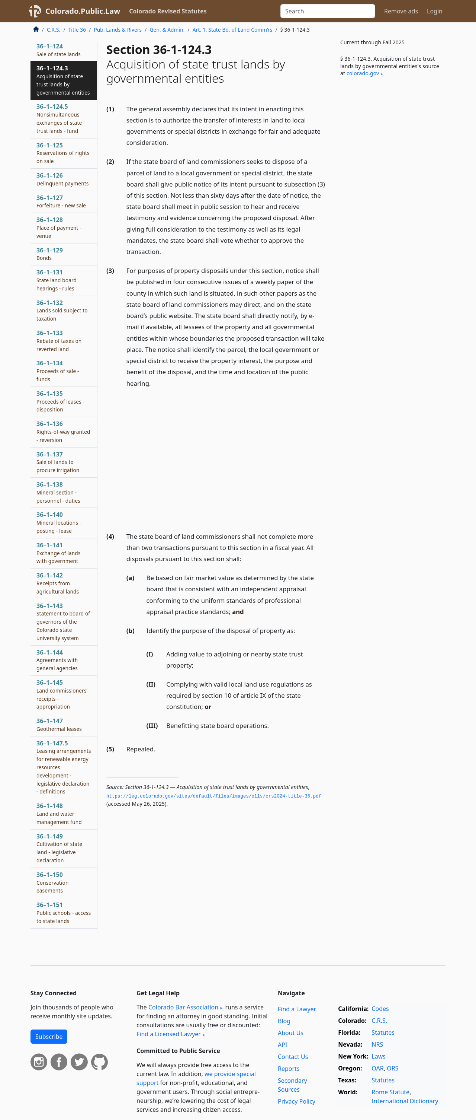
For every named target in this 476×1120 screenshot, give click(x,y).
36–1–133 (58, 341)
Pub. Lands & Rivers (118, 29)
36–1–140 (58, 522)
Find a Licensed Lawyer (168, 1034)
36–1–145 (61, 694)
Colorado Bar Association (183, 1007)
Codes (380, 1009)
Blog (284, 1021)
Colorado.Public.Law (82, 11)
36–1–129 (49, 254)
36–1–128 (58, 227)
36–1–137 (58, 462)
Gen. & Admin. (167, 29)
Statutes (383, 1032)
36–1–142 (57, 583)
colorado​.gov (363, 73)
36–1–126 (62, 179)
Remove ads (401, 11)
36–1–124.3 (63, 80)
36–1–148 (59, 813)
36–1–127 (61, 201)
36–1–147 (59, 724)
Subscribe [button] (48, 1036)
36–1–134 (57, 371)
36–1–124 (58, 50)
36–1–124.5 (59, 118)
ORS (392, 1068)
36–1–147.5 (63, 767)
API (282, 1045)
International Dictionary (405, 1101)
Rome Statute (390, 1092)
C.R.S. (53, 29)
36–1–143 (63, 622)
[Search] (327, 11)
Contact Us (293, 1057)
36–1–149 (59, 848)
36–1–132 (62, 310)
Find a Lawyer (297, 1009)
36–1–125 (63, 153)
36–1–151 (63, 913)
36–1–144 (57, 660)
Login (435, 11)
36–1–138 (58, 492)
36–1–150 (52, 882)
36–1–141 (58, 553)
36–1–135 (60, 401)
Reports (289, 1069)
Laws (379, 1056)
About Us (290, 1033)
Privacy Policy (296, 1101)
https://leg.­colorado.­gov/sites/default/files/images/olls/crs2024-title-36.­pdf (213, 796)
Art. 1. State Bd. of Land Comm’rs (233, 29)
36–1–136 (63, 431)
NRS (377, 1044)
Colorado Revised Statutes (167, 11)
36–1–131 (56, 280)
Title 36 (77, 29)
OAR (377, 1068)
